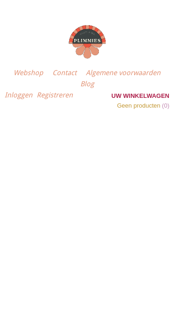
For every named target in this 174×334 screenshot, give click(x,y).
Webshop (28, 73)
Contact (64, 73)
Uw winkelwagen (140, 95)
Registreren (55, 95)
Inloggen (18, 95)
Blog (87, 84)
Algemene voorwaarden (123, 73)
